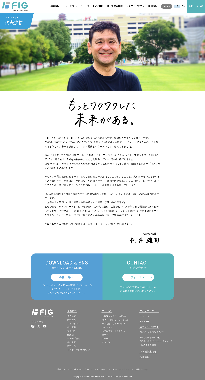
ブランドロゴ (75, 324)
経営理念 (73, 320)
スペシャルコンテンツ (153, 332)
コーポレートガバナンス (80, 350)
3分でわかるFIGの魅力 (151, 337)
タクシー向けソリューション (116, 320)
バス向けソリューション (114, 324)
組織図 (72, 335)
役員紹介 (73, 331)
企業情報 (54, 6)
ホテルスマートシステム (114, 331)
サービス (69, 6)
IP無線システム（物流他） (115, 316)
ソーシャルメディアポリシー (120, 369)
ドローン (107, 338)
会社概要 (73, 327)
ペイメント (108, 327)
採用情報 (152, 6)
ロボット (107, 335)
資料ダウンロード (150, 327)
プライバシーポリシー (94, 369)
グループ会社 (75, 338)
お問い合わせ (196, 6)
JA (177, 6)
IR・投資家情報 (115, 6)
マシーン (107, 342)
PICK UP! (98, 6)
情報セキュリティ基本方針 (69, 369)
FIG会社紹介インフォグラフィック (157, 341)
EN (183, 6)
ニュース (84, 6)
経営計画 (73, 346)
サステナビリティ (135, 6)
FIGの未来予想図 (149, 345)
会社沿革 (73, 342)
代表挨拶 (73, 316)
